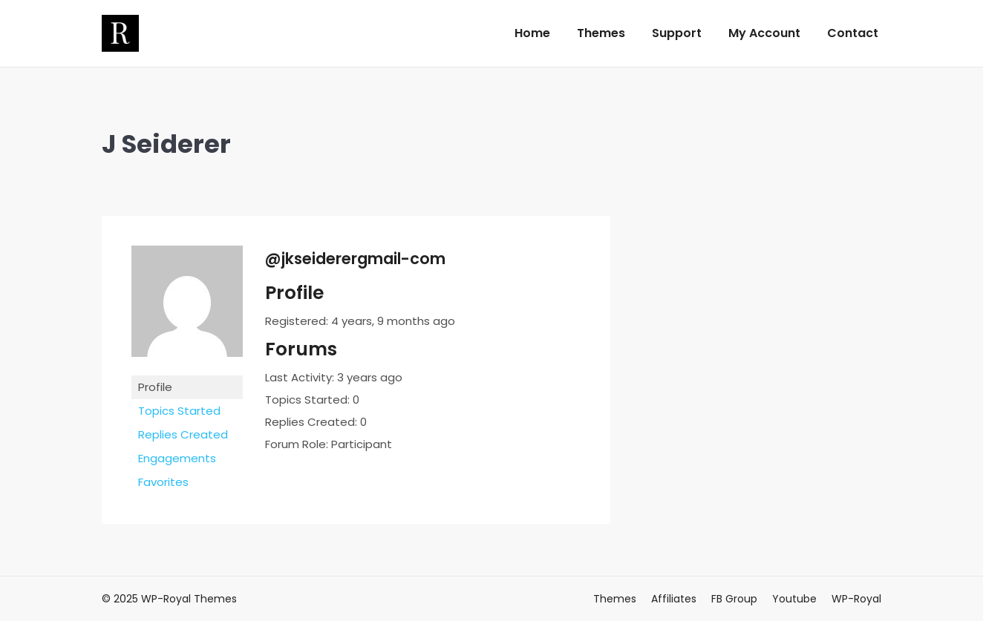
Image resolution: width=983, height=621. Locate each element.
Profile (155, 387)
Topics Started (179, 410)
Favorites (163, 482)
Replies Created (183, 434)
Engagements (177, 458)
